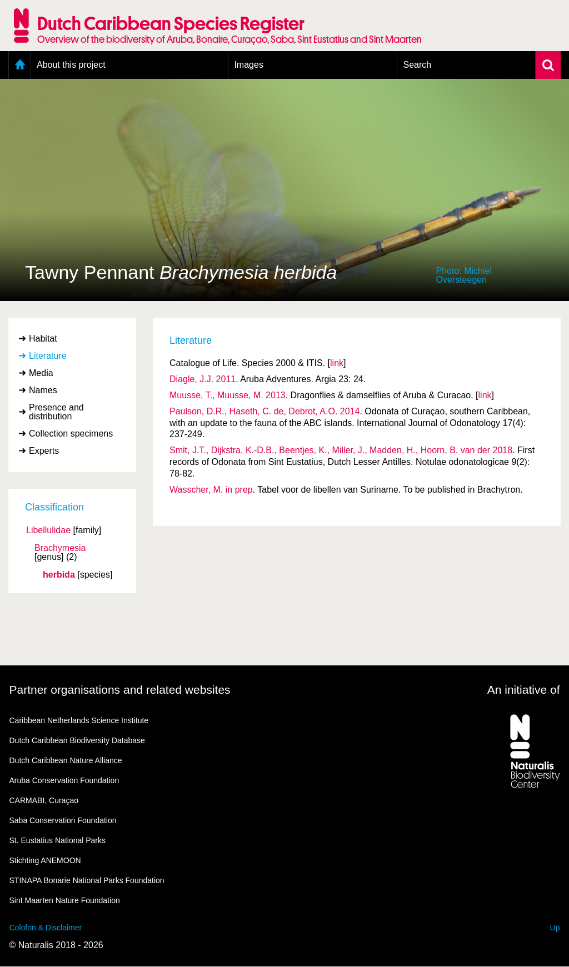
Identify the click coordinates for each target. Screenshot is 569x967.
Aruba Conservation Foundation (64, 780)
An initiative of (523, 689)
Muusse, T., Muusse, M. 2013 (227, 395)
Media (41, 373)
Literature (48, 355)
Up (555, 927)
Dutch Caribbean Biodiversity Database (77, 740)
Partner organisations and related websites (120, 689)
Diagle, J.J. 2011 (202, 379)
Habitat (43, 338)
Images (248, 64)
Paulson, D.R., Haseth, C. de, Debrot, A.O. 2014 (264, 411)
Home (20, 65)
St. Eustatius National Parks (57, 840)
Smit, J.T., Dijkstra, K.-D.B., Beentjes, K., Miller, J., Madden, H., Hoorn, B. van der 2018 (340, 450)
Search (417, 64)
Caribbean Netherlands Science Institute (79, 720)
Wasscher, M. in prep (211, 489)
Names (43, 390)
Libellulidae (48, 530)
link (336, 363)
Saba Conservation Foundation (63, 820)
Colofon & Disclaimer (45, 927)
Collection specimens (71, 433)
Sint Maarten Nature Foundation (64, 900)
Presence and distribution (56, 412)
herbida (59, 574)
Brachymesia (60, 548)
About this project (71, 64)
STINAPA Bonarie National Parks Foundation (86, 880)
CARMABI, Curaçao (43, 800)
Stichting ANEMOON (45, 860)
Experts (44, 450)
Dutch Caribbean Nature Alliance (65, 760)
